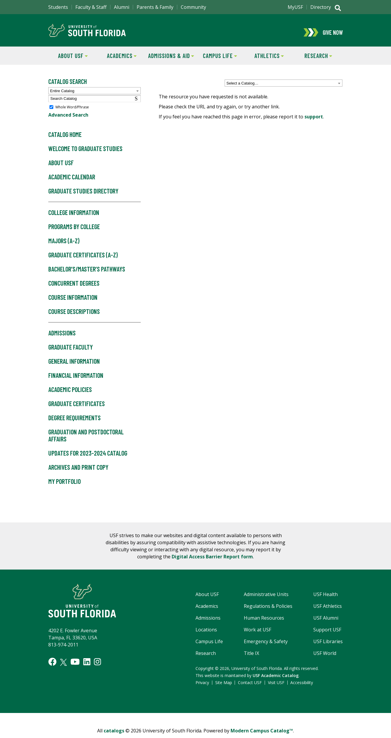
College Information (73, 216)
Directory (320, 7)
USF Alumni (325, 621)
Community (193, 7)
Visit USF (276, 686)
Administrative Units (266, 598)
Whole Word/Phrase (72, 110)
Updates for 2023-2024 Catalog (87, 457)
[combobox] (283, 87)
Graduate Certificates (76, 407)
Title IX (251, 657)
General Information (74, 365)
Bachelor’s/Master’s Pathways (86, 273)
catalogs (114, 734)
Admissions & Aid (170, 59)
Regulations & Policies (268, 610)
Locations (206, 633)
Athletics (264, 59)
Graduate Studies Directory (83, 195)
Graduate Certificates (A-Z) (83, 258)
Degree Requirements (74, 421)
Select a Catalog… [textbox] (242, 87)
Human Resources (264, 621)
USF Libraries (328, 645)
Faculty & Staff (91, 7)
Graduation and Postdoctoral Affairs (86, 439)
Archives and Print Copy (78, 471)
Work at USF (257, 633)
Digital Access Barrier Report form (212, 560)
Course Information (72, 301)
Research (313, 59)
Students (58, 7)
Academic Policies (70, 393)
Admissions (62, 336)
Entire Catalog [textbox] (62, 94)
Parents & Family (155, 7)
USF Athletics (327, 610)
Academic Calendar (71, 181)
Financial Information (75, 379)
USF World (324, 657)
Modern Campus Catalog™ (262, 734)
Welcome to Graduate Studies (85, 152)
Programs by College (74, 230)
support (313, 120)
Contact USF (250, 686)
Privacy (202, 686)
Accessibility (301, 686)
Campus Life (216, 59)
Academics (117, 59)
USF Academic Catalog (276, 679)
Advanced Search (68, 119)
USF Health (325, 598)
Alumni (121, 7)
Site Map (223, 686)
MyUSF (295, 7)
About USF (68, 59)
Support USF (327, 633)
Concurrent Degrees (74, 287)
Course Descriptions (74, 315)
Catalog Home (65, 138)
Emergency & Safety (266, 645)
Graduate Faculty (70, 351)
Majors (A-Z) (63, 245)
